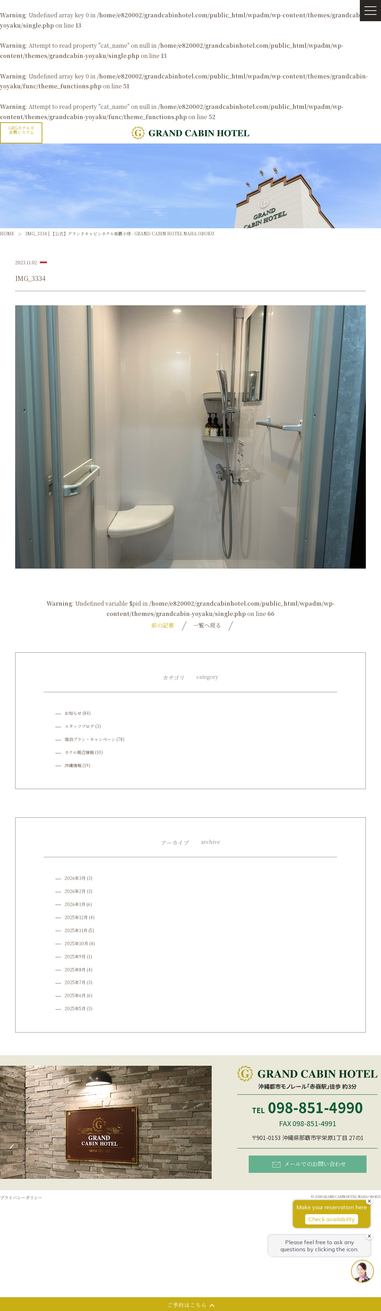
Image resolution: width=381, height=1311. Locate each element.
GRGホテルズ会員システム (21, 130)
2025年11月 (76, 930)
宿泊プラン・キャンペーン (90, 739)
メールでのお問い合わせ (309, 1164)
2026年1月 (75, 904)
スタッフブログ (79, 726)
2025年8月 (75, 969)
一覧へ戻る (207, 625)
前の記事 (162, 625)
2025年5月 (75, 1008)
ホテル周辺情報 (79, 752)
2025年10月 (76, 943)
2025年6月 (75, 995)
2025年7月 (75, 982)
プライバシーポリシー (21, 1197)
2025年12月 (76, 917)
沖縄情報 (73, 765)
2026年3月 (75, 878)
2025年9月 (75, 956)
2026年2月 (75, 891)
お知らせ (73, 713)
